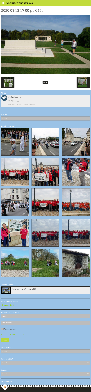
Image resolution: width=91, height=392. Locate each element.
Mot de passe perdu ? (18, 335)
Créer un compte (6, 335)
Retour (45, 82)
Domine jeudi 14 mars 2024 (24, 289)
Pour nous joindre (8, 305)
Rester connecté (8, 329)
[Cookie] (5, 387)
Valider (5, 340)
